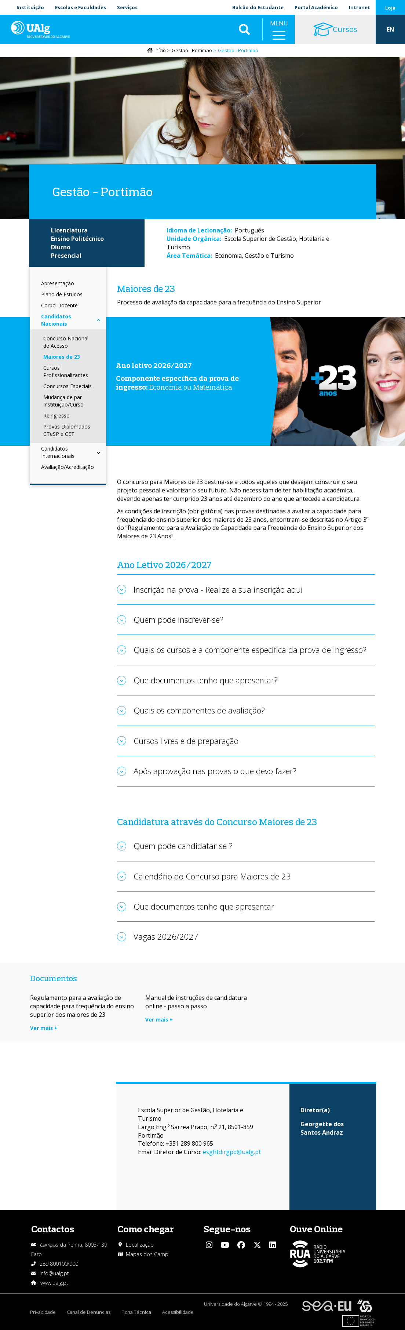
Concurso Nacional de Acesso (65, 342)
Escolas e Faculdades (80, 7)
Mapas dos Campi (147, 1254)
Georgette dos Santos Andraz (322, 1128)
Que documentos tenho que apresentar (204, 906)
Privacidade (43, 1312)
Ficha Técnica (136, 1312)
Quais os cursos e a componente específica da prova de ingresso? (250, 649)
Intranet (359, 7)
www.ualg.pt (54, 1282)
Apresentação (57, 283)
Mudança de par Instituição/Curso (63, 401)
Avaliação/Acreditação (67, 466)
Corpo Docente (59, 305)
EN (390, 29)
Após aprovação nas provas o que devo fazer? (215, 770)
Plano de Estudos (62, 294)
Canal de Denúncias (88, 1312)
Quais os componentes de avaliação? (199, 710)
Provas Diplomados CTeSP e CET (66, 430)
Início (160, 50)
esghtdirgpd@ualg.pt (232, 1152)
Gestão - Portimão (192, 50)
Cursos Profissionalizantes (65, 371)
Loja (390, 7)
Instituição (30, 7)
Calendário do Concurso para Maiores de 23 (212, 876)
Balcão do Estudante (258, 7)
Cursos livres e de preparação (186, 740)
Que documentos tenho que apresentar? (206, 680)
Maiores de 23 (61, 356)
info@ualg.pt (54, 1273)
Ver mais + (44, 1027)
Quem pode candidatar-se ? (183, 845)
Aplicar (244, 29)
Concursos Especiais (67, 386)
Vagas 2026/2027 (166, 936)
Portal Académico (316, 7)
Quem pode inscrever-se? (178, 619)
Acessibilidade (178, 1312)
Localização (140, 1244)
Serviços (127, 7)
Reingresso (56, 415)
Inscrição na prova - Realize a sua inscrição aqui (218, 589)
